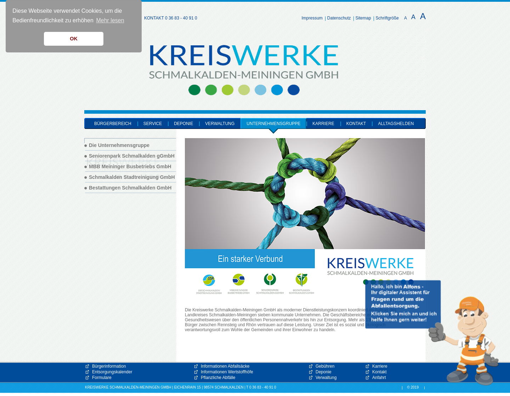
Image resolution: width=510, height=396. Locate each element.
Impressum (312, 18)
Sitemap (363, 18)
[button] (432, 333)
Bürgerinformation (109, 366)
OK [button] (74, 38)
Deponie (324, 371)
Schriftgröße (387, 18)
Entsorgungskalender (112, 371)
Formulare (102, 377)
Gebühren (325, 366)
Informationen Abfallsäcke (225, 366)
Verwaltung (326, 377)
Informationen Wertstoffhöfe (227, 371)
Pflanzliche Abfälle (218, 377)
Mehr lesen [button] (110, 20)
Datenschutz (339, 18)
